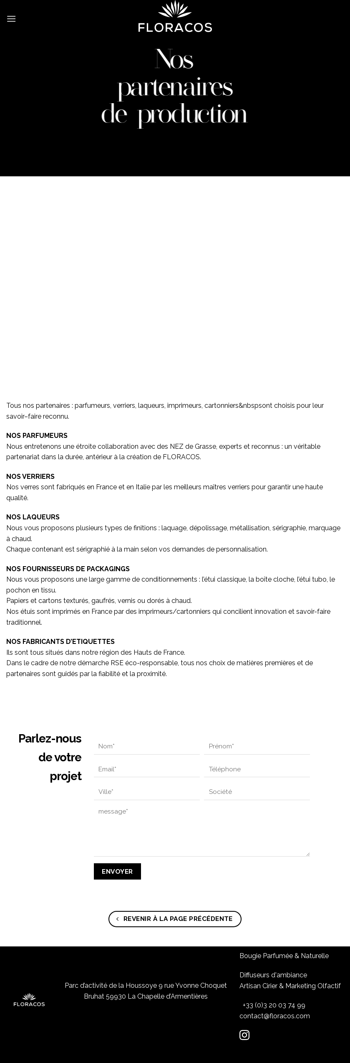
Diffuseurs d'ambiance (273, 975)
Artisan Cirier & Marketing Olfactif (290, 986)
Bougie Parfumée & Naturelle (284, 956)
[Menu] (11, 14)
